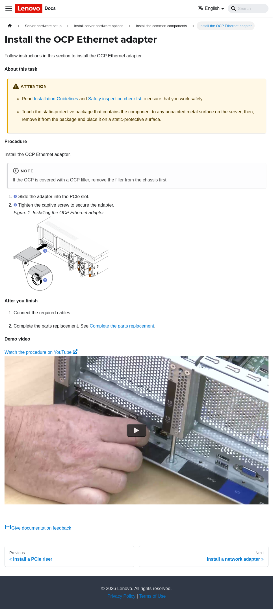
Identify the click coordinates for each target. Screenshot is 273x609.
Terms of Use (152, 596)
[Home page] (10, 25)
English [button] (209, 8)
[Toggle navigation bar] (9, 8)
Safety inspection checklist (114, 98)
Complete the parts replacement (122, 326)
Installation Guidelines (56, 98)
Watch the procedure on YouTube (41, 352)
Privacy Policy (121, 596)
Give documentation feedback (38, 528)
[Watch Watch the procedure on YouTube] (136, 430)
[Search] (248, 8)
